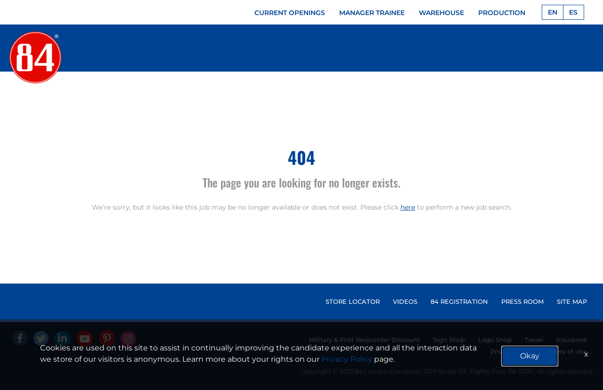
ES (573, 12)
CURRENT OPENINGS (289, 12)
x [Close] (586, 353)
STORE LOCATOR (353, 301)
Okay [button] (529, 355)
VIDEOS (405, 301)
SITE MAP (572, 301)
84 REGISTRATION (459, 301)
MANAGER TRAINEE (372, 12)
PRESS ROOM (522, 301)
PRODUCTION (501, 12)
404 (301, 157)
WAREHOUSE (441, 12)
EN (552, 12)
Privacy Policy (346, 359)
